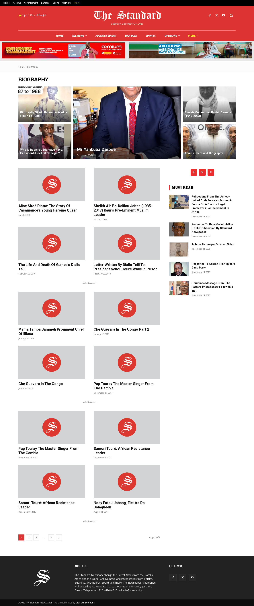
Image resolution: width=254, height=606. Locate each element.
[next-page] (59, 537)
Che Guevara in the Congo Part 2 (121, 329)
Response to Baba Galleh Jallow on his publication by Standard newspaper (212, 228)
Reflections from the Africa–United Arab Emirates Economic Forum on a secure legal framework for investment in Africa (212, 204)
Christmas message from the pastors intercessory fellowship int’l (212, 286)
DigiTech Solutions (85, 602)
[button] (231, 15)
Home (21, 66)
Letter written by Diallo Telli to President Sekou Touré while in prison (125, 266)
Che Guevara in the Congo (40, 384)
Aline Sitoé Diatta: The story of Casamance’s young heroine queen (47, 208)
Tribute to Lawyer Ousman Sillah (213, 244)
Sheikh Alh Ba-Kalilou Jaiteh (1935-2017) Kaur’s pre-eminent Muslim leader (123, 210)
